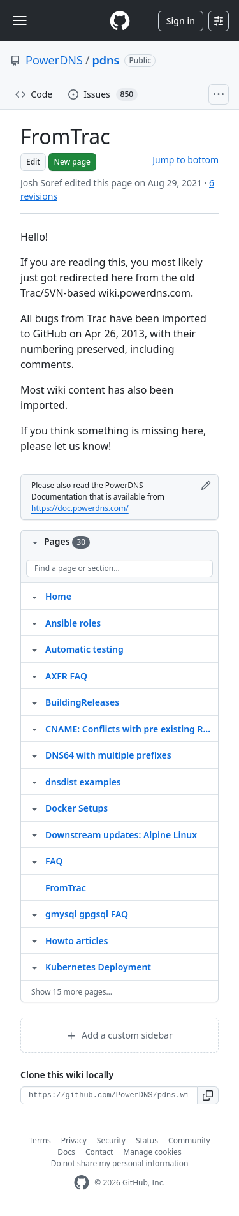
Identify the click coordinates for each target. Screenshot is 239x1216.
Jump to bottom (185, 160)
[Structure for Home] (34, 596)
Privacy (74, 1140)
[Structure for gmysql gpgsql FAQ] (34, 913)
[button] (208, 1095)
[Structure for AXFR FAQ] (34, 675)
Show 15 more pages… (71, 992)
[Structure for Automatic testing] (34, 649)
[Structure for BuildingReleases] (34, 702)
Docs (66, 1151)
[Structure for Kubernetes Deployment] (34, 966)
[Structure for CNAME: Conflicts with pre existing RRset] (34, 728)
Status (147, 1140)
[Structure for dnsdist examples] (34, 781)
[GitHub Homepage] (81, 1182)
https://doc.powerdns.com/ (80, 508)
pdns (106, 60)
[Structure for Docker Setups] (34, 807)
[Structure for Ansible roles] (34, 622)
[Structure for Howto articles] (34, 940)
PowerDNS (54, 60)
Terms (40, 1140)
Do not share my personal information (120, 1163)
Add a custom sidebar (119, 1035)
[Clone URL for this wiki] (109, 1095)
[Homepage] (120, 20)
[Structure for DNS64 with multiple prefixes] (34, 755)
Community (189, 1140)
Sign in (180, 21)
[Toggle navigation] (19, 20)
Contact (99, 1151)
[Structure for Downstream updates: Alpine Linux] (34, 834)
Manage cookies (152, 1151)
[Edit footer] (206, 485)
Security (111, 1140)
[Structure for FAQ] (34, 860)
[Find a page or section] (119, 568)
